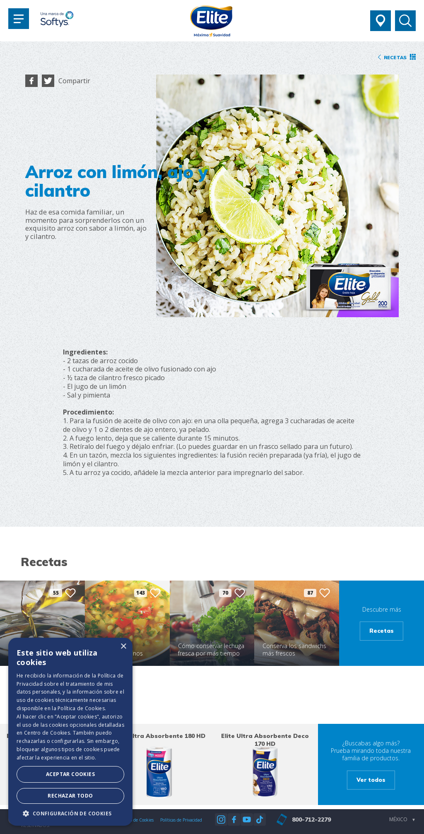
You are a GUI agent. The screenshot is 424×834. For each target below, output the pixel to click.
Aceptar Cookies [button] (70, 774)
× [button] (123, 647)
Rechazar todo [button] (70, 795)
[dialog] (70, 732)
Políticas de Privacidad (181, 820)
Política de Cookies (81, 708)
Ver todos (371, 779)
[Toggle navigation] (18, 18)
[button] (70, 813)
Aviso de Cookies (138, 820)
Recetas (381, 630)
